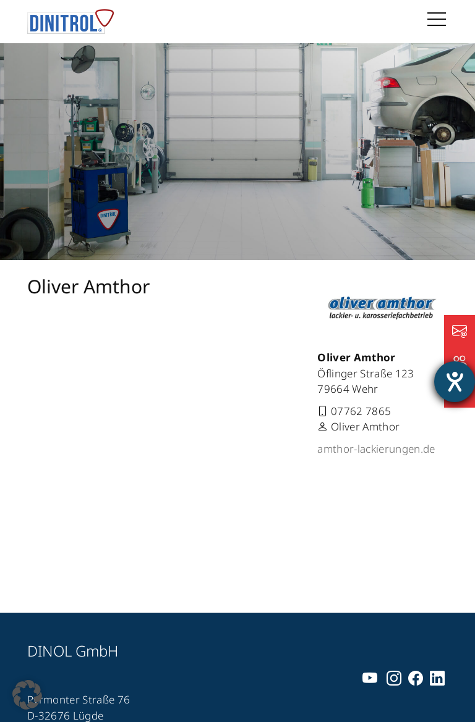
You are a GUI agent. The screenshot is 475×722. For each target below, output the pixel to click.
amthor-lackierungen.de (376, 449)
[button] (27, 695)
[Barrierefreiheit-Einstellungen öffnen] (454, 381)
